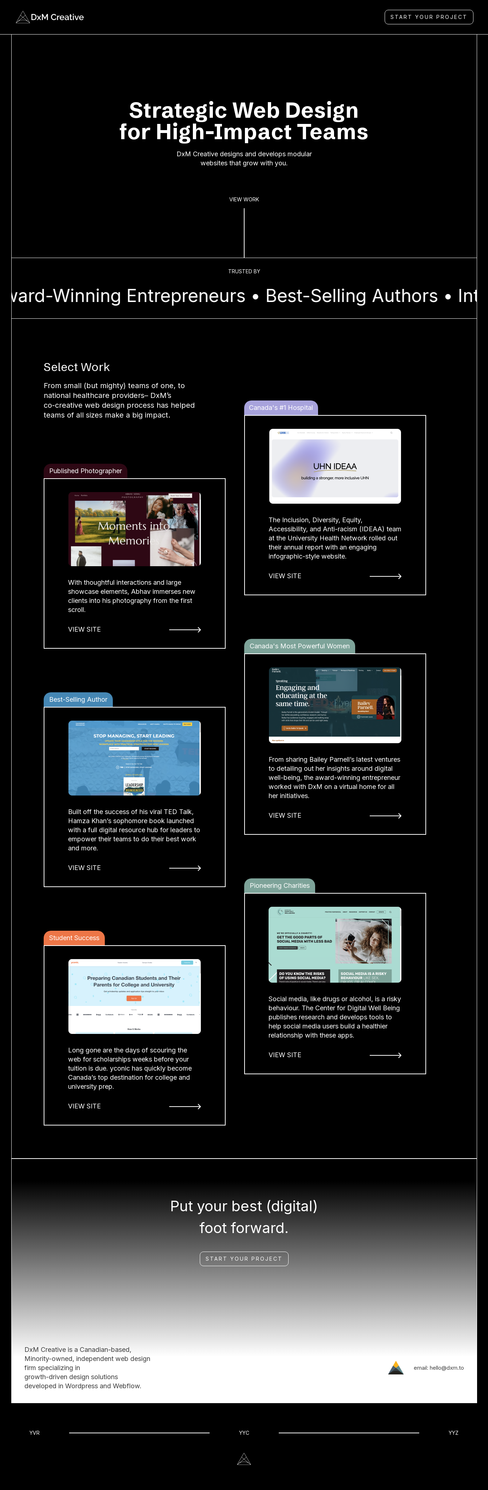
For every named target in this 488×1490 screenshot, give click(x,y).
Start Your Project (244, 1259)
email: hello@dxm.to (439, 1367)
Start (429, 17)
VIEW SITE (84, 629)
